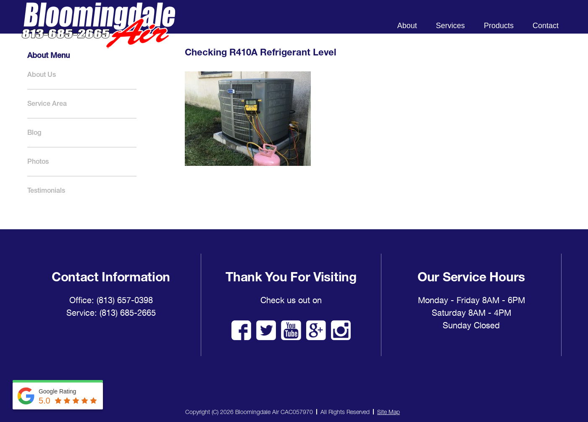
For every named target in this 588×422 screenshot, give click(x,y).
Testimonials (46, 190)
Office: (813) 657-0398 (111, 300)
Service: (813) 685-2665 (111, 313)
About (407, 25)
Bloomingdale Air (98, 33)
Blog (34, 132)
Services (450, 25)
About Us (41, 75)
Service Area (47, 103)
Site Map (388, 411)
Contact (546, 25)
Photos (38, 161)
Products (499, 25)
